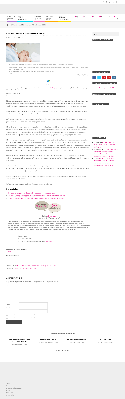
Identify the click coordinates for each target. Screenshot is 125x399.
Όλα (41, 36)
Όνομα (8, 304)
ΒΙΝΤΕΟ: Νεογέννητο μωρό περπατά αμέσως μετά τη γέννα (36, 266)
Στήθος (8, 38)
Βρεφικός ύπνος (64, 36)
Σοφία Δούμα (52, 88)
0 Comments (19, 38)
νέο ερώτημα (51, 216)
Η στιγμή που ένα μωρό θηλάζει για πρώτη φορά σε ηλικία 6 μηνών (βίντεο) (105, 144)
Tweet (9, 251)
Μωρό (38, 36)
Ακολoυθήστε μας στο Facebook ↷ (105, 83)
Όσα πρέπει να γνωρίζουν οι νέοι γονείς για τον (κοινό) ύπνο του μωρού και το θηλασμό (36, 198)
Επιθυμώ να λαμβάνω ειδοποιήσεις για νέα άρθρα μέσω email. (23, 318)
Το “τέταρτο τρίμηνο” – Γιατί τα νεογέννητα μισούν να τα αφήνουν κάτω (31, 193)
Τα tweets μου (96, 99)
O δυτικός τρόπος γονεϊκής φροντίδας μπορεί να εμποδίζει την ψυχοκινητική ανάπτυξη (36, 196)
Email (8, 308)
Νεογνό (72, 36)
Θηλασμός (33, 36)
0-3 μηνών (52, 36)
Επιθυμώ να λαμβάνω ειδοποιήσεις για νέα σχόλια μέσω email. (23, 315)
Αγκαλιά (57, 36)
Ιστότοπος (9, 312)
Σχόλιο (8, 285)
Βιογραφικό (49, 241)
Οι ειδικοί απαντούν (80, 36)
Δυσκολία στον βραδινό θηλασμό (25, 268)
